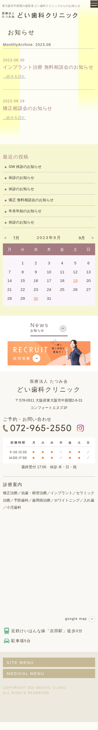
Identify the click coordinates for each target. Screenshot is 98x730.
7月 (16, 246)
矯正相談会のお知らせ (33, 116)
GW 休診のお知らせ (25, 174)
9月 (82, 246)
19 (75, 288)
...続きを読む (14, 84)
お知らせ (49, 335)
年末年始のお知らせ (25, 219)
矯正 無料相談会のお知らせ (31, 208)
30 (36, 306)
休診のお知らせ (21, 185)
